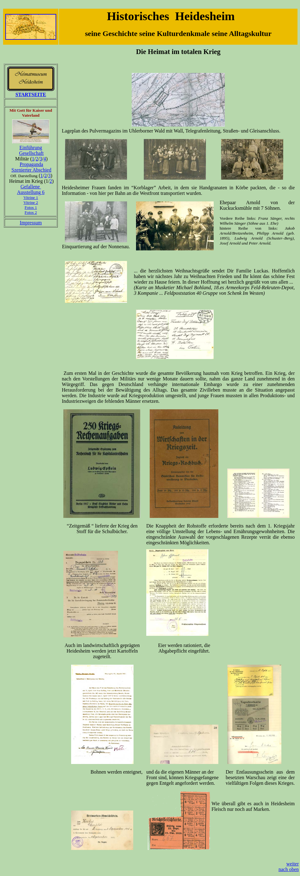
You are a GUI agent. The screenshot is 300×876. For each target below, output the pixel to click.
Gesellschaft (31, 153)
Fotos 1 (31, 207)
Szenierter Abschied (31, 170)
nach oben (289, 869)
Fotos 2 (31, 212)
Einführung (31, 147)
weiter (292, 863)
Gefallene (30, 186)
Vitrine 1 (31, 197)
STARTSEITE (31, 94)
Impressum (31, 222)
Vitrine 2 (31, 202)
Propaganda (31, 164)
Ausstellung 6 (30, 192)
